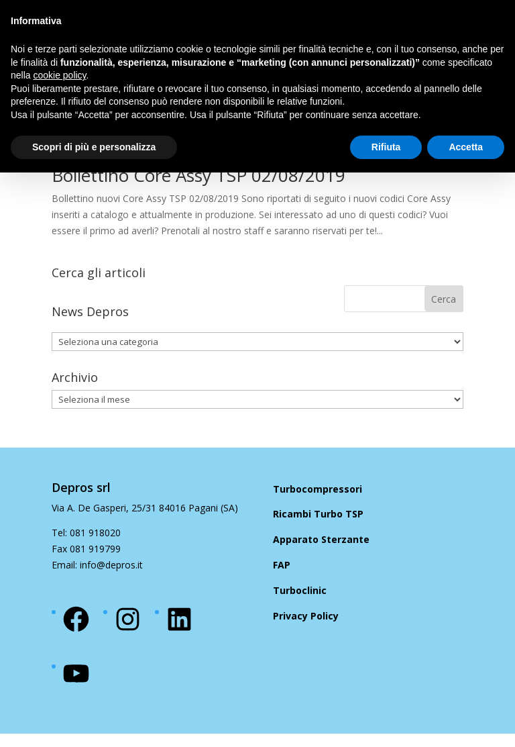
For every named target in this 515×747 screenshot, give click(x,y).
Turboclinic (300, 590)
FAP (281, 564)
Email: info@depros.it (97, 564)
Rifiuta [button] (386, 147)
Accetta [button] (466, 147)
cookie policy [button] (59, 75)
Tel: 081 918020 (86, 532)
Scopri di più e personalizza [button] (94, 147)
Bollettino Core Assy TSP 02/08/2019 (198, 175)
